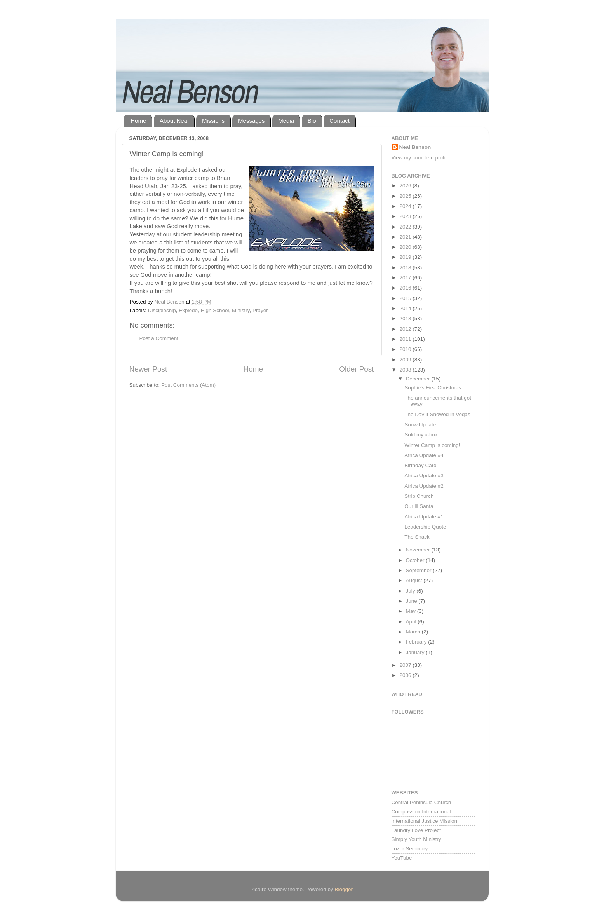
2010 (406, 349)
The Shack (417, 537)
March (414, 632)
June (412, 601)
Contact (339, 120)
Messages (251, 120)
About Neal (174, 120)
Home (138, 120)
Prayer (260, 310)
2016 (406, 288)
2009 (406, 360)
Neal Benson (415, 147)
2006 (406, 675)
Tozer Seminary (410, 848)
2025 (406, 196)
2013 (406, 318)
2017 (406, 278)
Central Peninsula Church (421, 802)
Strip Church (418, 496)
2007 (406, 665)
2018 (406, 267)
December (419, 379)
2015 (406, 298)
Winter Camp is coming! (432, 445)
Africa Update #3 (424, 475)
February (417, 642)
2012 (406, 329)
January (416, 652)
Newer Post (148, 369)
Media (286, 120)
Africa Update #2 (424, 486)
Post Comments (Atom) (188, 385)
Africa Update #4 (424, 455)
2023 (406, 216)
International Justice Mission (425, 821)
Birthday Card (420, 465)
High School (215, 310)
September (419, 570)
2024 (406, 206)
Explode (188, 310)
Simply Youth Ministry (416, 839)
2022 (406, 227)
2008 (406, 370)
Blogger (344, 889)
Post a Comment (159, 338)
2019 (406, 257)
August (415, 580)
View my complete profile (421, 158)
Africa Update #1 (424, 517)
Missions (213, 120)
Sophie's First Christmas (432, 388)
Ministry (241, 310)
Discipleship (162, 310)
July (411, 591)
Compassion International (421, 812)
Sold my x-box (421, 435)
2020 (406, 247)
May (411, 611)
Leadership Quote (425, 527)
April (412, 622)
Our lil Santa (418, 506)
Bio (312, 120)
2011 (406, 339)
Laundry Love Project (416, 830)
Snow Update (420, 424)
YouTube (402, 858)
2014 (406, 308)
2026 (406, 185)
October (416, 560)
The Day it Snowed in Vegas (437, 414)
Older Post (356, 369)
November (419, 550)
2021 (406, 237)
